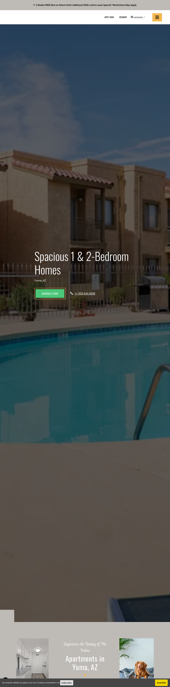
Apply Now (109, 17)
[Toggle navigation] (157, 17)
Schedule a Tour (50, 293)
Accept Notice (161, 682)
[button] (85, 5)
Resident (123, 17)
